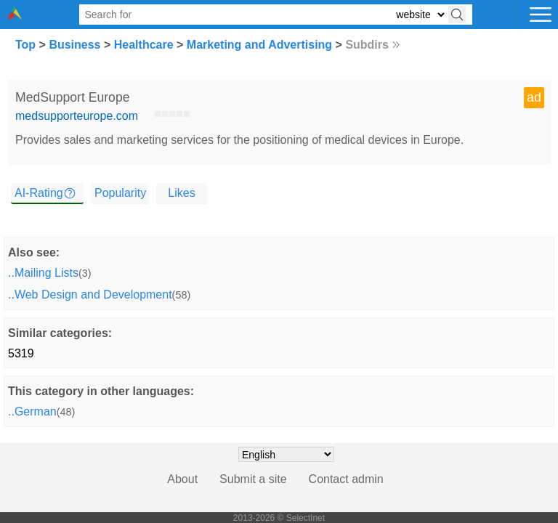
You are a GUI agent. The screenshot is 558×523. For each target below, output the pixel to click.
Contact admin (346, 479)
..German (32, 411)
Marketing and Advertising (259, 44)
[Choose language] (286, 454)
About (182, 479)
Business (74, 44)
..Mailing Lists (43, 273)
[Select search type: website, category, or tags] (420, 15)
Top (25, 44)
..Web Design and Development (90, 294)
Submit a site (252, 479)
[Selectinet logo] (14, 15)
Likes (181, 193)
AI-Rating (39, 193)
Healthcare (144, 44)
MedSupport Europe (72, 97)
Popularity (120, 193)
